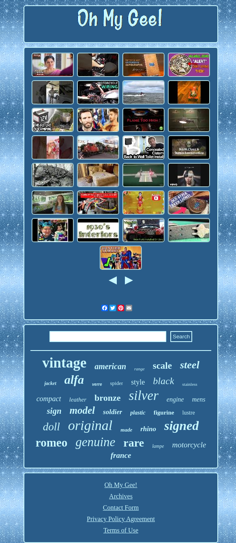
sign (54, 411)
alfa (74, 379)
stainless (189, 384)
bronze (107, 398)
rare (133, 442)
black (163, 381)
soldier (112, 412)
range (139, 368)
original (90, 425)
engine (175, 399)
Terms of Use (120, 530)
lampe (158, 446)
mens (198, 399)
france (121, 455)
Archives (121, 496)
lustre (188, 413)
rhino (148, 429)
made (126, 430)
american (110, 366)
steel (190, 365)
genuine (95, 442)
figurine (164, 412)
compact (48, 399)
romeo (51, 442)
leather (78, 399)
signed (181, 425)
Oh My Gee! (121, 484)
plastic (137, 413)
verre (97, 384)
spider (116, 383)
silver (143, 395)
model (82, 410)
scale (162, 366)
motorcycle (189, 444)
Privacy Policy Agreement (121, 518)
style (138, 382)
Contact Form (121, 507)
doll (51, 427)
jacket (50, 383)
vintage (64, 363)
